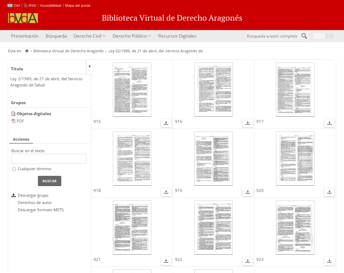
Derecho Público (130, 36)
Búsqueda (56, 36)
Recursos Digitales (177, 36)
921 (97, 259)
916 (178, 121)
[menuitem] (25, 36)
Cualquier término (34, 168)
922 (178, 259)
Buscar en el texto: (28, 150)
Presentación (24, 36)
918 (97, 190)
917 (260, 121)
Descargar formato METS (41, 209)
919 (178, 190)
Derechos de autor (35, 202)
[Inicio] (26, 51)
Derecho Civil (87, 36)
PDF (20, 120)
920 (260, 190)
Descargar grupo (33, 195)
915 (97, 121)
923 (260, 259)
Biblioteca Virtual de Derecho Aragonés (68, 51)
